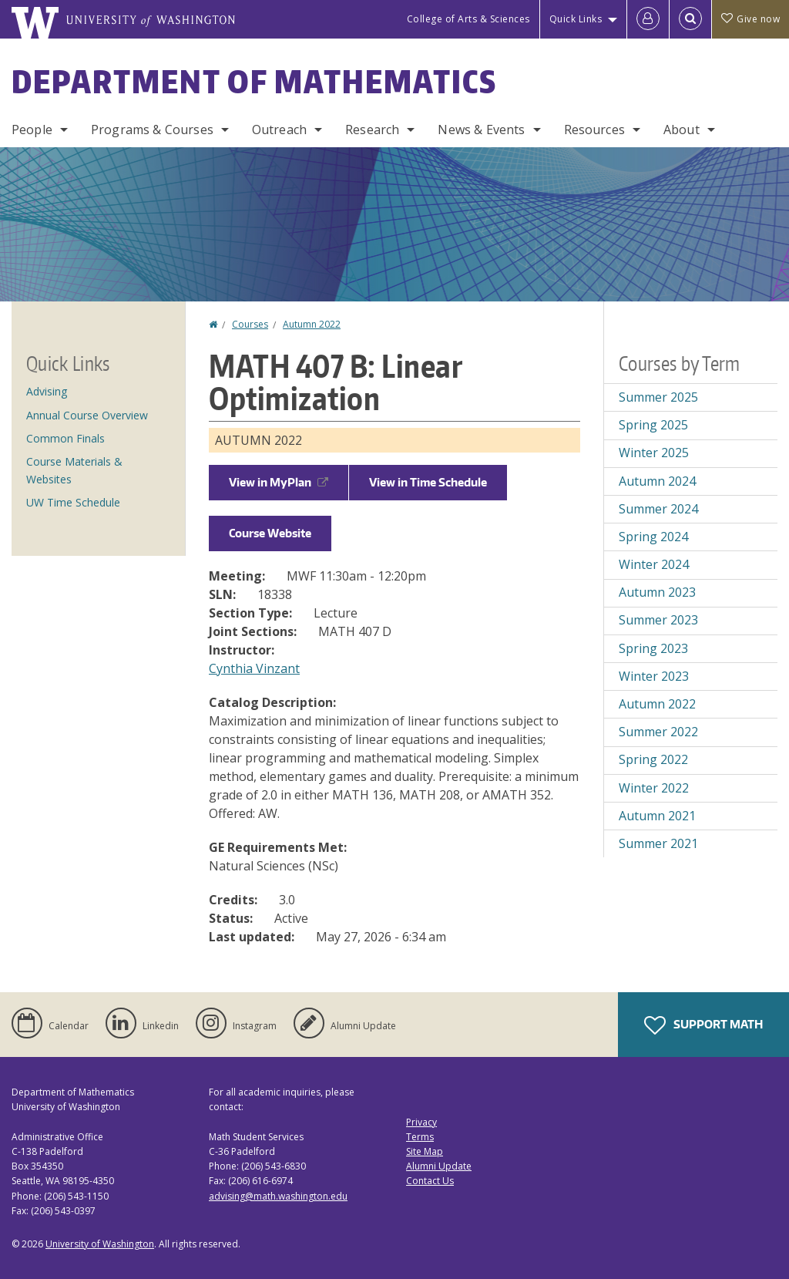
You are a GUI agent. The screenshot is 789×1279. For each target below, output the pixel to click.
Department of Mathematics (254, 81)
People (32, 129)
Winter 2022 (654, 787)
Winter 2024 (654, 564)
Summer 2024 (658, 508)
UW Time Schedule (73, 502)
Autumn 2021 (657, 815)
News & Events (481, 129)
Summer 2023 (658, 619)
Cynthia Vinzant (254, 668)
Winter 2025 (654, 452)
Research (372, 129)
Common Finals (65, 438)
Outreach (279, 129)
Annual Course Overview (87, 415)
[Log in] (648, 19)
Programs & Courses (152, 129)
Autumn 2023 (657, 592)
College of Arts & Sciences (468, 18)
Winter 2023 (654, 676)
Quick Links (576, 18)
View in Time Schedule (428, 482)
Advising (46, 391)
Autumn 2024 (657, 481)
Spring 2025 (653, 424)
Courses (250, 324)
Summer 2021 (658, 843)
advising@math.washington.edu (278, 1196)
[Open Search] (690, 19)
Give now (750, 18)
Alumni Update (439, 1166)
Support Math (703, 1025)
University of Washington (99, 1243)
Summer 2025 (658, 397)
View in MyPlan (278, 482)
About (681, 129)
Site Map (424, 1151)
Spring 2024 (653, 536)
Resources (594, 129)
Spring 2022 (653, 759)
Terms (420, 1136)
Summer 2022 (658, 731)
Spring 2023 (653, 648)
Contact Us (430, 1180)
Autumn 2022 (312, 324)
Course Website (270, 533)
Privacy (421, 1122)
